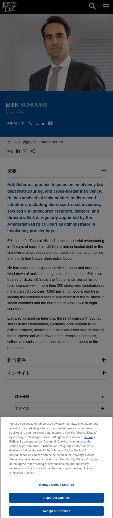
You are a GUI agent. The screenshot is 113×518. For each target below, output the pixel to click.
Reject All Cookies (56, 500)
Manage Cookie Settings (56, 487)
